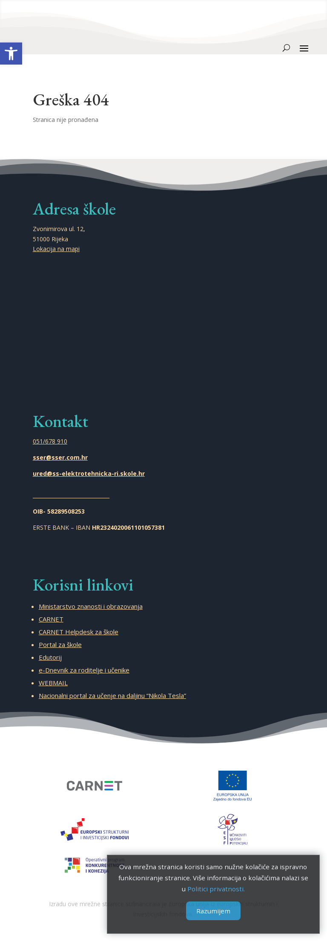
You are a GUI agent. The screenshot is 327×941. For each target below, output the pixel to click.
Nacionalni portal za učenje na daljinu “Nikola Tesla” (112, 695)
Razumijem (212, 910)
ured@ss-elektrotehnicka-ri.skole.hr (89, 473)
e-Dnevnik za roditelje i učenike (84, 670)
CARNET (51, 619)
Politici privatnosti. (212, 888)
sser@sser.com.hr (60, 457)
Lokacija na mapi (56, 249)
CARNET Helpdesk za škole (78, 631)
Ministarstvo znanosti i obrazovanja (91, 606)
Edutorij (50, 657)
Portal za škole (60, 644)
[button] (11, 53)
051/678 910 (50, 441)
